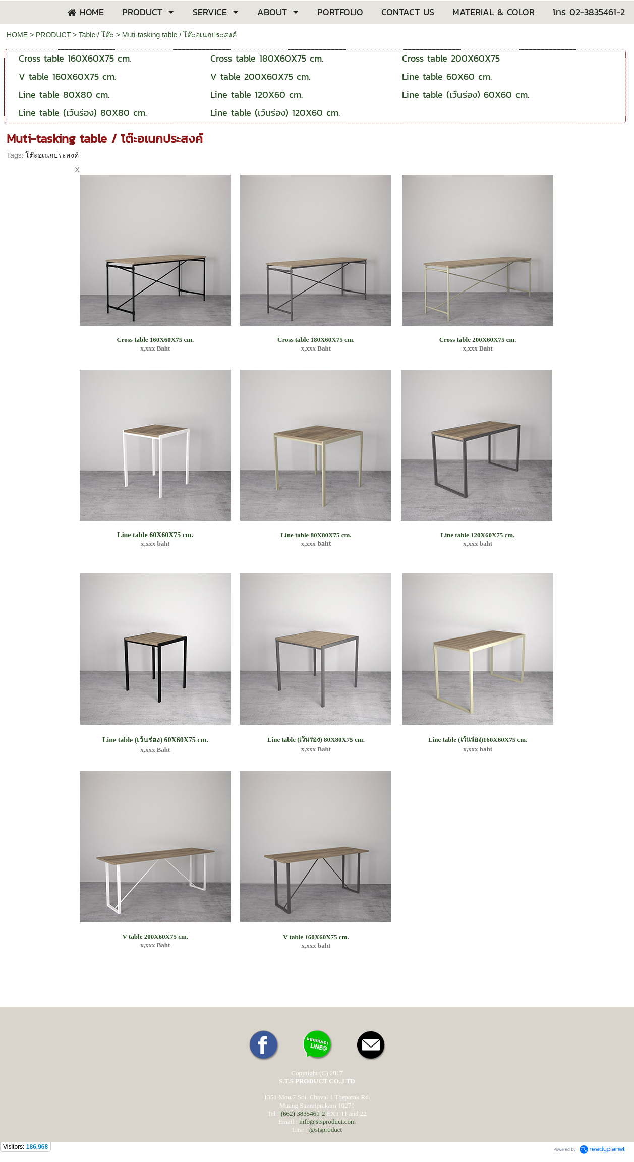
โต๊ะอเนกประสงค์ (52, 155)
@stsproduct (325, 1129)
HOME (17, 35)
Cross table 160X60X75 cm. (155, 339)
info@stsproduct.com (327, 1121)
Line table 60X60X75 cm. (155, 535)
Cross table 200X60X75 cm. (477, 339)
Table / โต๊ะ (96, 35)
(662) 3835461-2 (303, 1113)
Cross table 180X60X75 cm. (316, 339)
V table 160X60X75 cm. (316, 937)
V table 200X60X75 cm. (155, 936)
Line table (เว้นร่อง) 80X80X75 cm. (316, 739)
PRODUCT (53, 35)
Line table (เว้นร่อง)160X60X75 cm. (477, 739)
